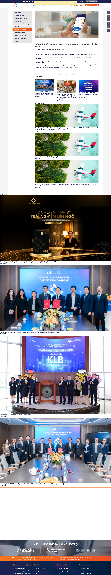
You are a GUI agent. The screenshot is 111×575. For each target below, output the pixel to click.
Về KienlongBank (32, 5)
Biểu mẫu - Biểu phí (86, 573)
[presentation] (97, 558)
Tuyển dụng (41, 5)
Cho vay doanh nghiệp (21, 18)
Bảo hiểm (17, 41)
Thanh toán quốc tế (20, 35)
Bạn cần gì (26, 1)
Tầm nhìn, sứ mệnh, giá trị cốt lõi (21, 571)
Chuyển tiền (18, 21)
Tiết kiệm (17, 26)
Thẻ (36, 573)
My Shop (80, 1)
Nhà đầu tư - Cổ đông (65, 5)
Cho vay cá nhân (19, 15)
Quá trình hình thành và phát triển (22, 573)
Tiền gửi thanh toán (20, 38)
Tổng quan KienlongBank (19, 568)
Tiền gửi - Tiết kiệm (40, 568)
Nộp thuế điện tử (20, 32)
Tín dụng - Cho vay (40, 571)
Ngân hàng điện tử (20, 29)
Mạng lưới (83, 571)
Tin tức (56, 5)
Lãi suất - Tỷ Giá (85, 568)
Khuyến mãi (49, 5)
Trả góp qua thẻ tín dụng (22, 23)
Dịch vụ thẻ (18, 12)
